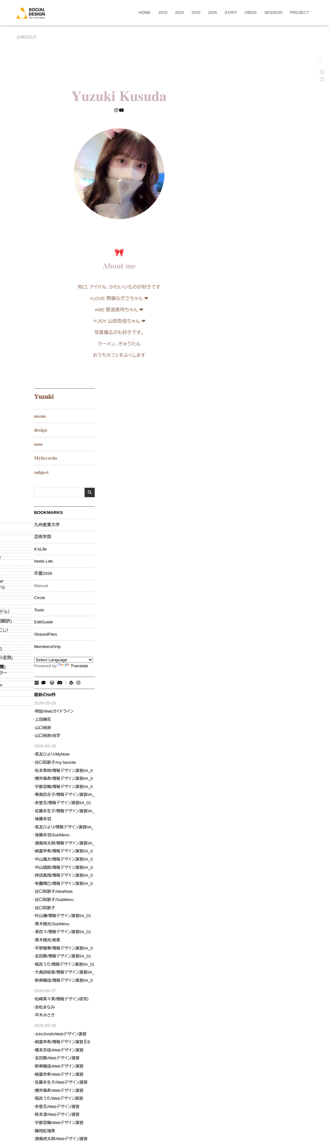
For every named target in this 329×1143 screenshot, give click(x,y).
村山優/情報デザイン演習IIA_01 (269, 598)
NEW (114, 977)
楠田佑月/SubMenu (126, 942)
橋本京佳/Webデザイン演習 (265, 732)
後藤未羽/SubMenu (258, 517)
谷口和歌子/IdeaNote (260, 574)
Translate (279, 348)
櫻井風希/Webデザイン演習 (265, 772)
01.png (63, 916)
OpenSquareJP (203, 999)
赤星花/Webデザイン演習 (263, 789)
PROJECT (299, 13)
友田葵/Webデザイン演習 (263, 740)
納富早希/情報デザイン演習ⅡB (268, 724)
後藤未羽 (249, 501)
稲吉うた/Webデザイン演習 (265, 781)
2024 (179, 13)
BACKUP (175, 977)
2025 (195, 13)
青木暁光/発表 (253, 622)
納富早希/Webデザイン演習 (265, 756)
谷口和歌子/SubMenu (260, 582)
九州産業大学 (253, 207)
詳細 (91, 916)
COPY (129, 977)
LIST (234, 977)
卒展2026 (249, 256)
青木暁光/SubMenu (258, 606)
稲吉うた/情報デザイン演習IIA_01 (271, 646)
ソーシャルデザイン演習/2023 (84, 942)
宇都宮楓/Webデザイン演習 (265, 805)
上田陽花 (249, 402)
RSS (263, 977)
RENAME (96, 977)
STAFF (230, 13)
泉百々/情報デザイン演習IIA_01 (269, 614)
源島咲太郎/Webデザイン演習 (267, 821)
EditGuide (249, 305)
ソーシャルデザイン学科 (150, 999)
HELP (248, 977)
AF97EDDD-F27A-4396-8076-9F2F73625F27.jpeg (147, 916)
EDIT (56, 977)
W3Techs (248, 854)
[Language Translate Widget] (269, 342)
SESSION (273, 13)
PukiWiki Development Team (166, 1006)
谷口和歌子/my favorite (261, 445)
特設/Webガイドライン (260, 394)
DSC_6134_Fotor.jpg (243, 916)
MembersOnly (253, 329)
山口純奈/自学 (253, 418)
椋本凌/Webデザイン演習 (263, 797)
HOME (145, 13)
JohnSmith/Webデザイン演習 (267, 716)
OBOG (251, 13)
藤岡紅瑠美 (251, 813)
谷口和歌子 (251, 590)
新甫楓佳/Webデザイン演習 (265, 748)
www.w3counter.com (257, 849)
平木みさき (251, 697)
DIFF (193, 977)
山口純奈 (249, 410)
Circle (245, 280)
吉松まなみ (251, 689)
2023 (162, 13)
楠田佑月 (29, 37)
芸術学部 (248, 219)
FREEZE (74, 977)
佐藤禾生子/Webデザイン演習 (267, 765)
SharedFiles (251, 317)
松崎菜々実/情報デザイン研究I (268, 681)
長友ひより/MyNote (258, 436)
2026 (212, 13)
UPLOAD (149, 977)
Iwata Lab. (250, 244)
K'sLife (246, 231)
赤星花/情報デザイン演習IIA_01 (269, 485)
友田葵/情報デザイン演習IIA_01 (269, 638)
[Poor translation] (17, 1053)
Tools (245, 292)
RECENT (216, 977)
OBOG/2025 (49, 942)
